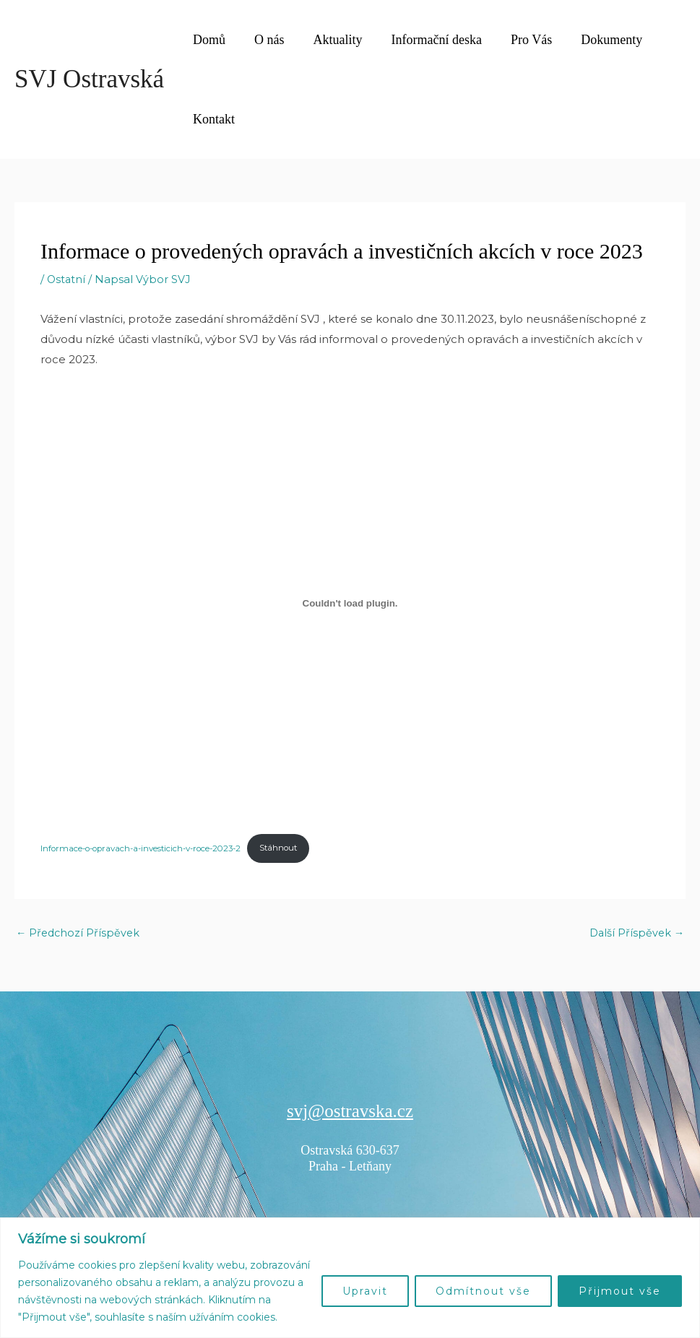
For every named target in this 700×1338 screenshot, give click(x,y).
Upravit (365, 1291)
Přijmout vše (620, 1291)
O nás (265, 39)
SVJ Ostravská (89, 79)
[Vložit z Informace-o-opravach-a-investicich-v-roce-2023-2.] (350, 603)
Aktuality (330, 39)
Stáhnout (294, 848)
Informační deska (426, 39)
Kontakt (212, 119)
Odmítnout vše (483, 1291)
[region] (350, 1277)
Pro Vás (518, 39)
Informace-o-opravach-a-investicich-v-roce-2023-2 (147, 848)
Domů (207, 39)
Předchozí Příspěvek (79, 935)
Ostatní (67, 279)
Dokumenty (595, 39)
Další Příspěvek (635, 935)
